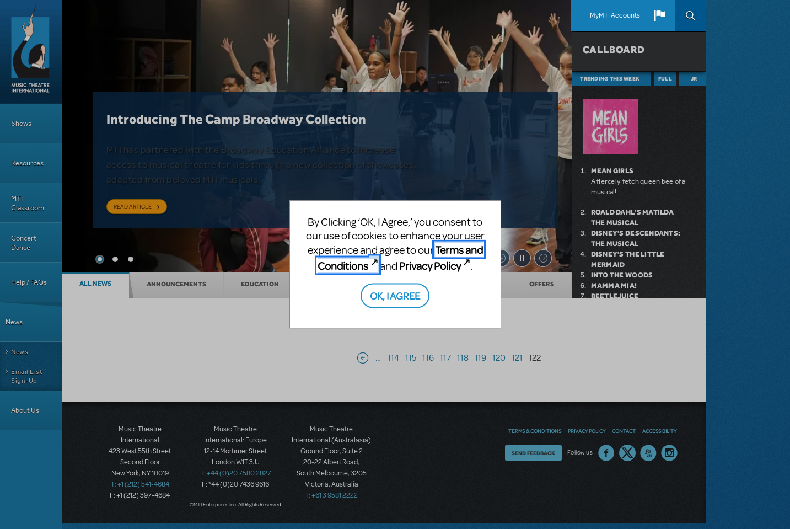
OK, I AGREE (395, 294)
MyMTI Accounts (615, 15)
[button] (659, 15)
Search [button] (690, 15)
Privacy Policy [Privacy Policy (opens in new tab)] (430, 265)
